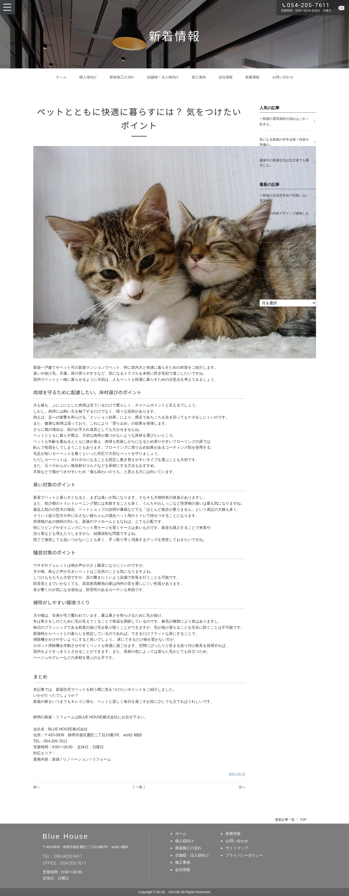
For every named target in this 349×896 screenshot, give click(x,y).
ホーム (61, 77)
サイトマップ (237, 848)
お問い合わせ (282, 77)
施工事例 (199, 77)
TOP (303, 819)
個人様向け (88, 77)
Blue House (66, 836)
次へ (242, 787)
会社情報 (225, 77)
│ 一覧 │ (139, 787)
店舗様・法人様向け (163, 77)
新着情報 (252, 77)
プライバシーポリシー (244, 855)
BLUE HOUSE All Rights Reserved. (183, 892)
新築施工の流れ (122, 77)
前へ (36, 787)
